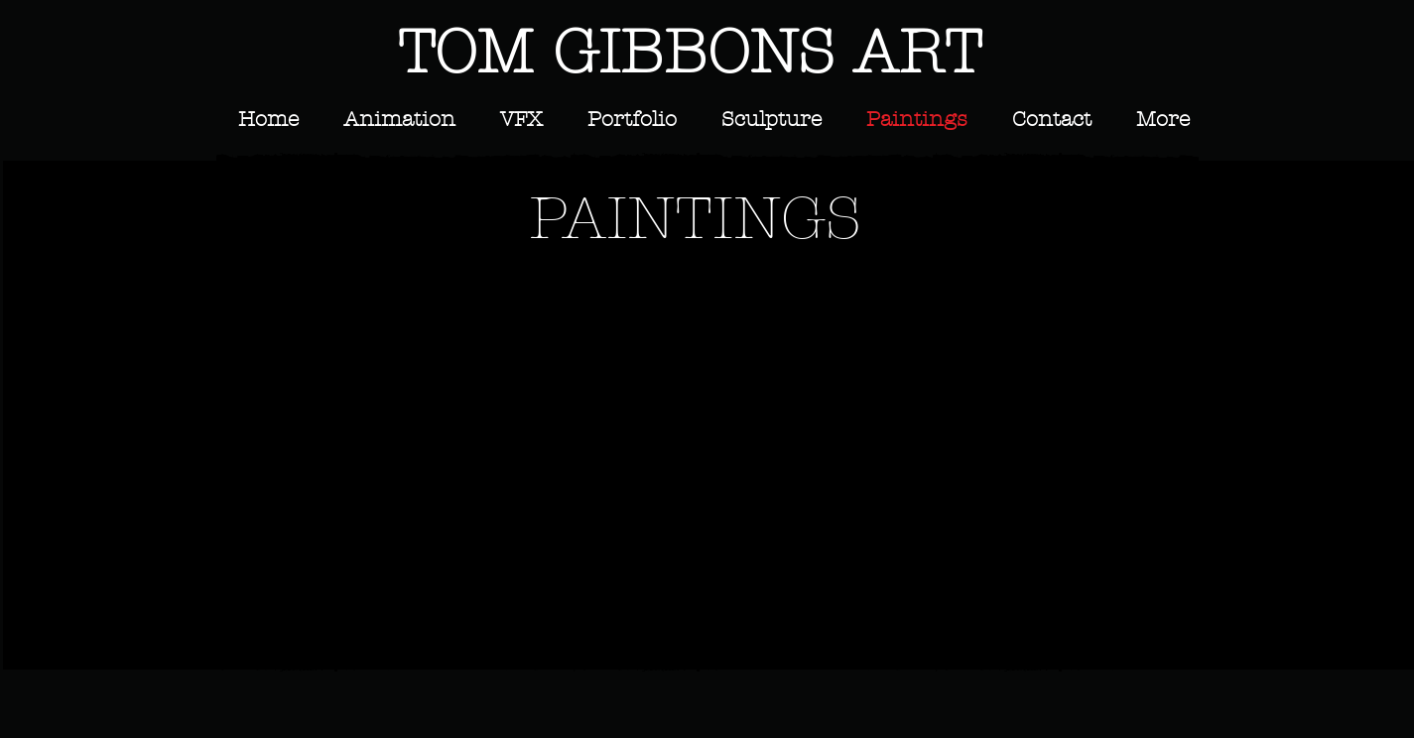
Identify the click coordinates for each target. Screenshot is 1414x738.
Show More (711, 647)
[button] (347, 363)
